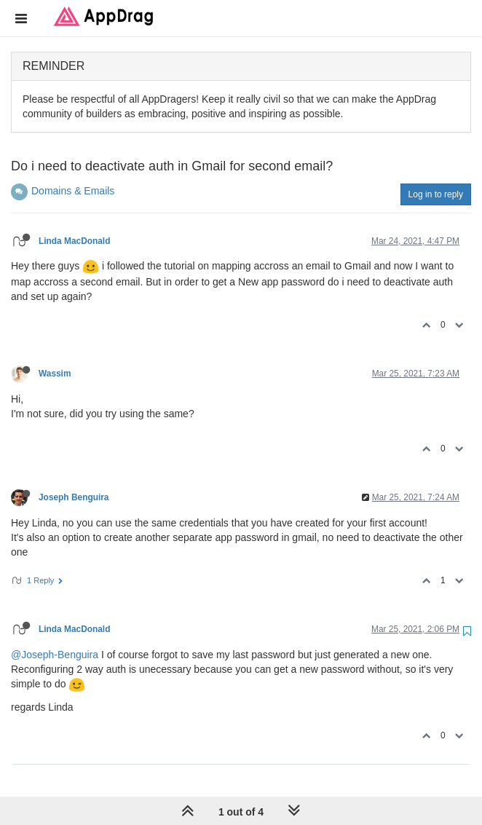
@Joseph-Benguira (54, 654)
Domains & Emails (72, 191)
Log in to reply (435, 194)
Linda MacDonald (74, 241)
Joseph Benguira (73, 497)
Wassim (55, 373)
